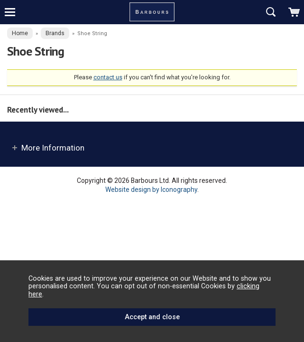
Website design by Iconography (151, 189)
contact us (107, 77)
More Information (52, 147)
